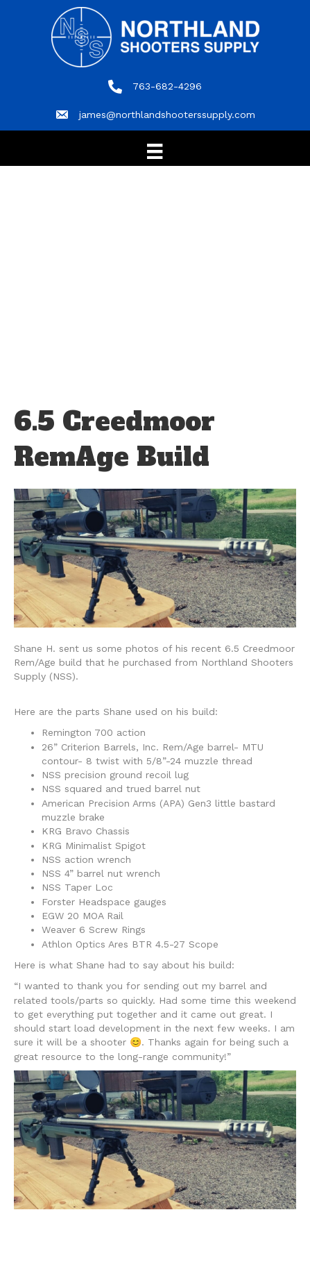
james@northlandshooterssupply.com (167, 114)
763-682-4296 (167, 86)
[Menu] (154, 151)
